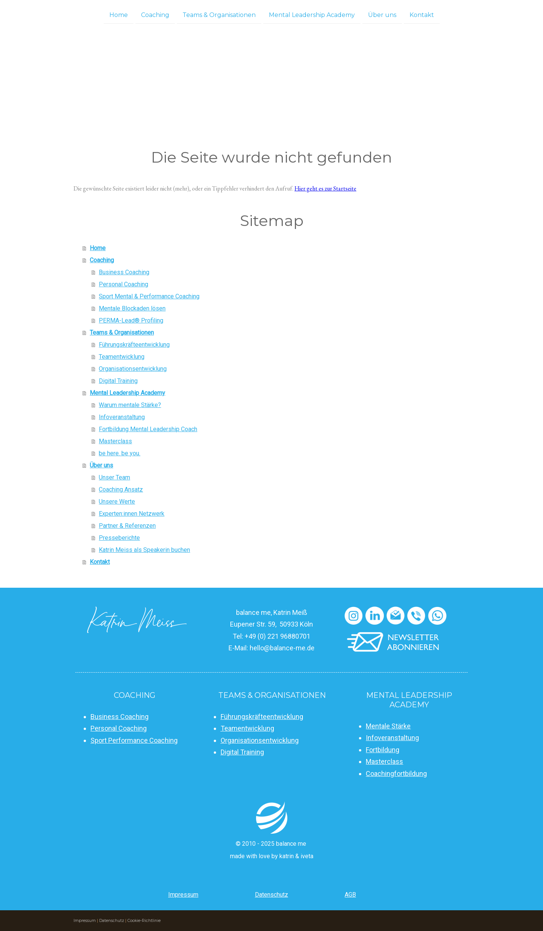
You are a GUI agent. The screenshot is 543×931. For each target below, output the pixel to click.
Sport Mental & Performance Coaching (149, 296)
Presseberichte (119, 537)
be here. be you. (119, 453)
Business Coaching (124, 272)
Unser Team (114, 477)
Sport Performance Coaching (134, 740)
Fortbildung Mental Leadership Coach (148, 429)
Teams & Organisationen (219, 14)
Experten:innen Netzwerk (131, 513)
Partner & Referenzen (127, 525)
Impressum (183, 894)
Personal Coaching (123, 284)
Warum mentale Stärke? (130, 405)
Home (118, 14)
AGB (350, 894)
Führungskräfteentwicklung (134, 344)
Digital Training (118, 380)
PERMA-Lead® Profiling (131, 320)
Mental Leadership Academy (312, 14)
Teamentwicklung (121, 356)
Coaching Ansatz (121, 489)
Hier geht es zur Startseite (325, 188)
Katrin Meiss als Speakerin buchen (144, 549)
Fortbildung (382, 750)
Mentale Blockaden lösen (132, 308)
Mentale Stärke (388, 726)
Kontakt (422, 14)
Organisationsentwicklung (133, 368)
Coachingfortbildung (396, 773)
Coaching (155, 14)
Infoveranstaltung (122, 417)
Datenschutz (271, 894)
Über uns (382, 14)
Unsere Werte (117, 501)
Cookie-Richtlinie (144, 920)
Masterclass (115, 441)
